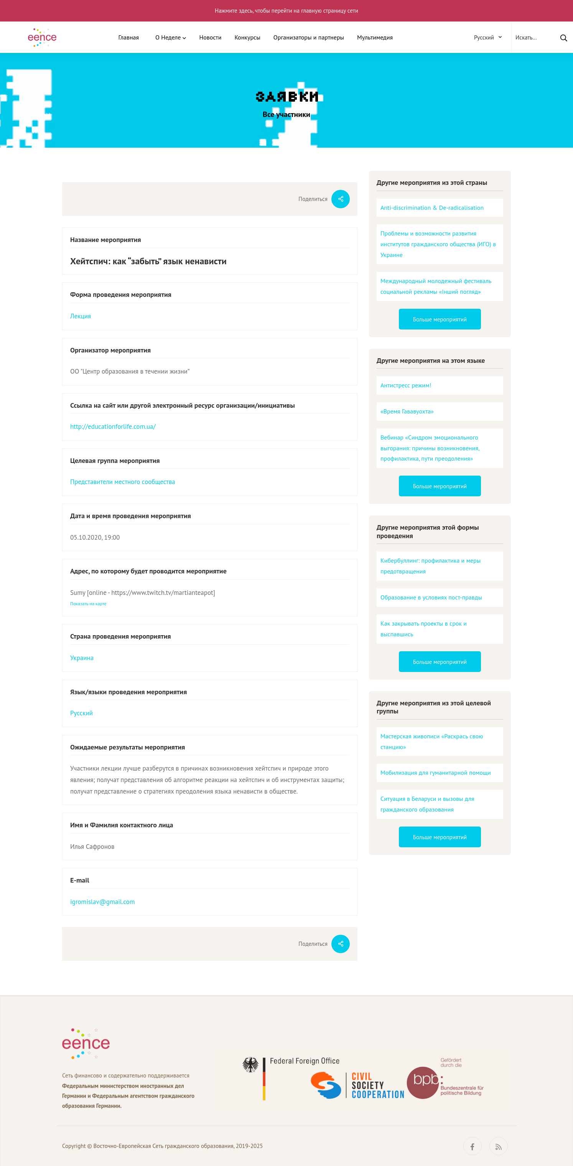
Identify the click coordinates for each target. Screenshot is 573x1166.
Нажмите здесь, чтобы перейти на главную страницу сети (286, 10)
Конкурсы (247, 37)
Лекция (80, 316)
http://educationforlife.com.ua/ (113, 426)
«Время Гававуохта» (407, 411)
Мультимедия (375, 37)
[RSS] (498, 1146)
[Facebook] (472, 1146)
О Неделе (168, 37)
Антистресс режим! (405, 385)
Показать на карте (88, 603)
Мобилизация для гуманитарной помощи (435, 772)
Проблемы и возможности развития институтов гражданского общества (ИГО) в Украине (438, 244)
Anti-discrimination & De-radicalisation (432, 207)
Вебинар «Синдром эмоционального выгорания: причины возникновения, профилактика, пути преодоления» (430, 448)
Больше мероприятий (440, 319)
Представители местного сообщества (122, 482)
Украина (82, 658)
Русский (81, 713)
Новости (210, 37)
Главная (128, 37)
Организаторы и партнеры (308, 37)
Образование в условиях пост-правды (431, 597)
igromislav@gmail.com (102, 902)
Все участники (286, 114)
